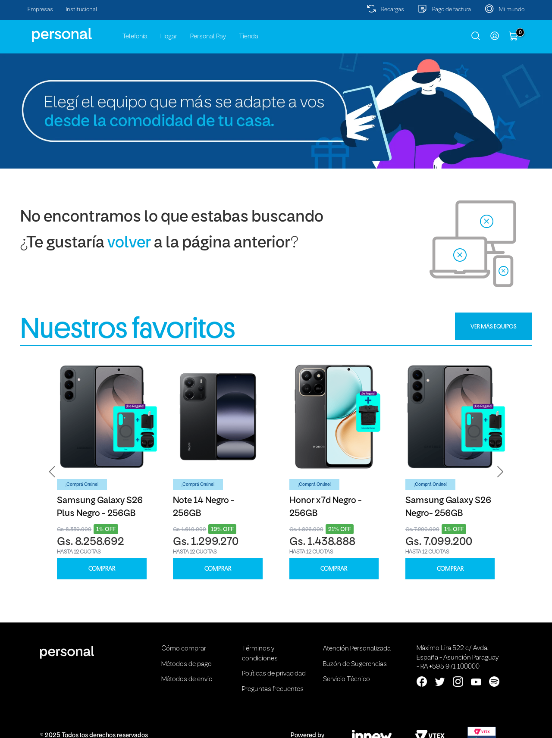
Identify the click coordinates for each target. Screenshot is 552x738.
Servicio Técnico (346, 679)
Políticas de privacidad (274, 674)
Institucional (81, 10)
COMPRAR (101, 569)
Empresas (40, 10)
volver (129, 243)
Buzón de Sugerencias (355, 664)
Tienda (248, 37)
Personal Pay (208, 37)
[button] (52, 471)
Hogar (168, 37)
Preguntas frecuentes (273, 689)
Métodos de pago (186, 664)
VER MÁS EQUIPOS (493, 326)
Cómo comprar (183, 649)
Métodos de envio (187, 679)
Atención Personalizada (357, 649)
